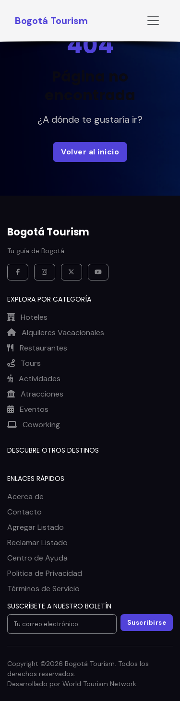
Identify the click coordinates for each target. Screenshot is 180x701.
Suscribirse (147, 623)
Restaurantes (37, 348)
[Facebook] (17, 272)
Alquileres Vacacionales (55, 332)
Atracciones (35, 394)
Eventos (27, 409)
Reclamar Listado (37, 542)
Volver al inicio (90, 152)
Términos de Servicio (43, 589)
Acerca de (25, 496)
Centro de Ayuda (37, 558)
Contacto (24, 512)
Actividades (33, 379)
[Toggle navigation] (153, 21)
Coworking (33, 425)
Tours (24, 363)
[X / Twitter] (71, 272)
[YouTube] (98, 272)
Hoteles (27, 317)
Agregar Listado (35, 527)
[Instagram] (44, 272)
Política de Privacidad (44, 573)
